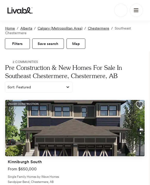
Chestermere (98, 28)
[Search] (120, 10)
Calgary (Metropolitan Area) (60, 28)
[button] (139, 105)
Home (10, 28)
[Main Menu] (136, 10)
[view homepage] (19, 10)
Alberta (26, 28)
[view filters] (17, 44)
